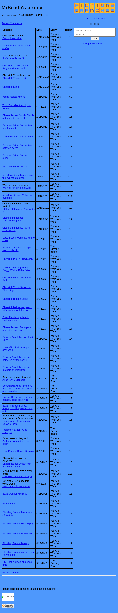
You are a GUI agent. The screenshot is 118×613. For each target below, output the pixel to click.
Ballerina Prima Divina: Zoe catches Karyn (17, 146)
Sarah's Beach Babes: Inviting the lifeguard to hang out (17, 408)
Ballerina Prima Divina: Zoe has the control (17, 126)
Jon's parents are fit (13, 58)
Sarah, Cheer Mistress (14, 493)
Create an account (95, 18)
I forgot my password (94, 43)
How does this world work (16, 486)
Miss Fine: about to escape (17, 476)
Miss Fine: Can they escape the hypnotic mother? (17, 176)
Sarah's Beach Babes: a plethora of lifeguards (15, 368)
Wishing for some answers (16, 188)
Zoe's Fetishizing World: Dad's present (15, 318)
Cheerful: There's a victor (16, 78)
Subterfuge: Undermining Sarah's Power (16, 422)
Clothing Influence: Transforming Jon (12, 219)
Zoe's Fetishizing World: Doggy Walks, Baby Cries (16, 269)
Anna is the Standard (13, 380)
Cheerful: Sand (10, 87)
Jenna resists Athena (13, 96)
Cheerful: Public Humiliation (17, 259)
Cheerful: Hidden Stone (15, 299)
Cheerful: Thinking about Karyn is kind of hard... (15, 67)
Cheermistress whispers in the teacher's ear (16, 465)
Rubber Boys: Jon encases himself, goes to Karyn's (17, 398)
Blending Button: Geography (17, 523)
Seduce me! (9, 503)
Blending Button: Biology (15, 543)
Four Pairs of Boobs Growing (18, 451)
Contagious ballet (12, 38)
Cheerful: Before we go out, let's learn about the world (17, 308)
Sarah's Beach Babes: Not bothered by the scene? (16, 358)
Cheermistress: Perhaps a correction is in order (16, 328)
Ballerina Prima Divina (14, 166)
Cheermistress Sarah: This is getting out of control (18, 116)
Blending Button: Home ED (17, 533)
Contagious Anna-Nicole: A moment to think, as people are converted (17, 388)
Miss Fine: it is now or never (17, 136)
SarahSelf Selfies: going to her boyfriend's (16, 249)
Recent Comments (12, 23)
